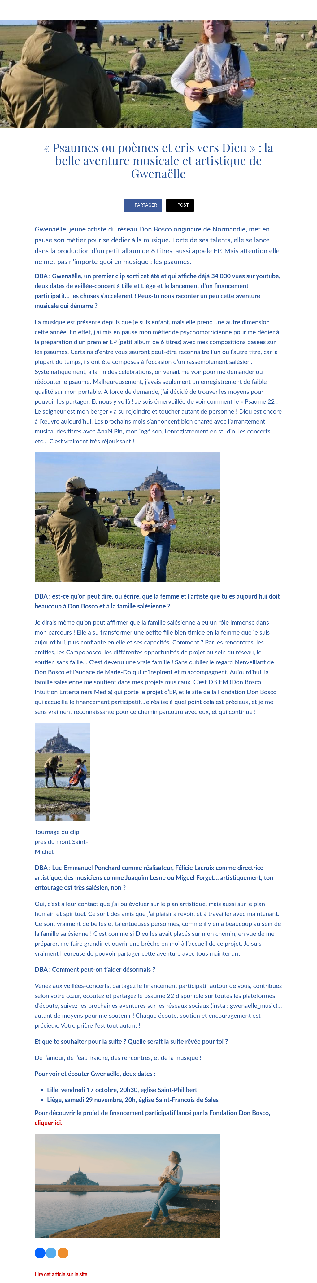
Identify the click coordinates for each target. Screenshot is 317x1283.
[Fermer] (10, 10)
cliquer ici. (48, 1122)
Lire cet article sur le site (61, 1274)
